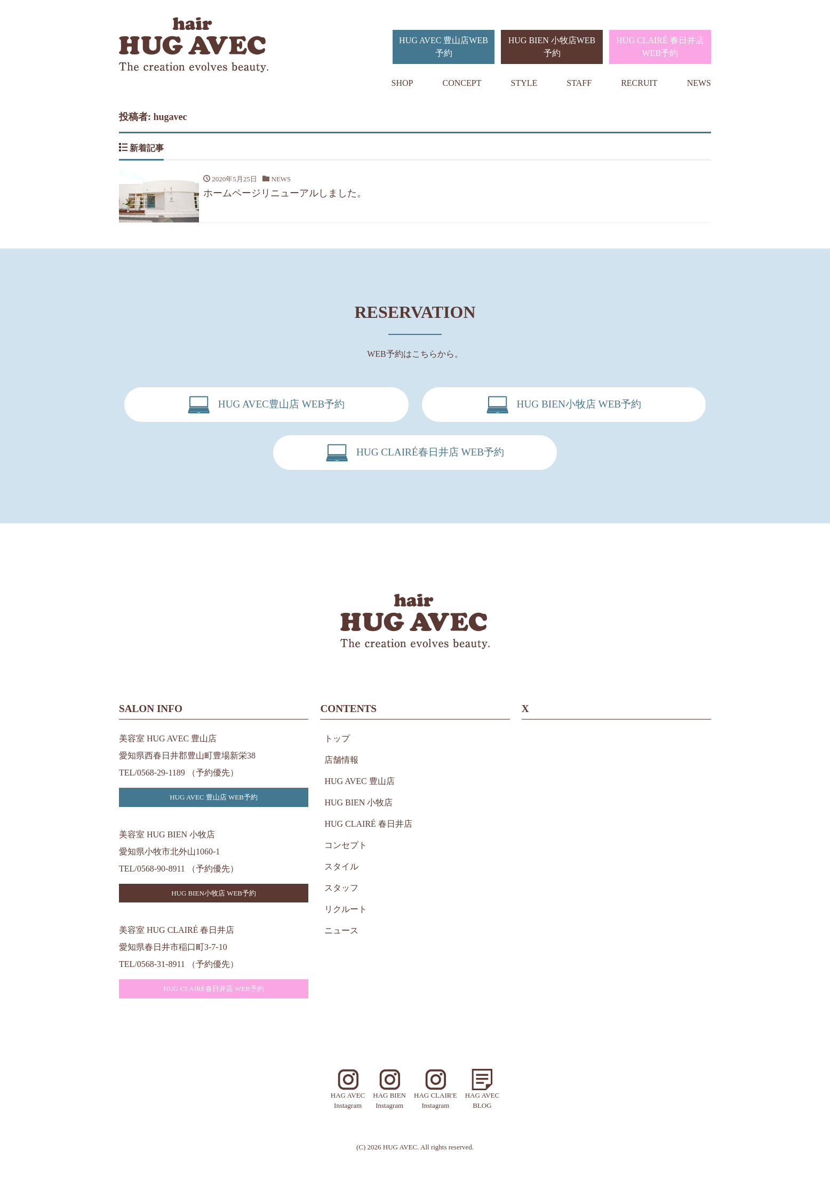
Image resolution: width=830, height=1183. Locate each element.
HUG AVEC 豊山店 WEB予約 (214, 797)
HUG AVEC (400, 1147)
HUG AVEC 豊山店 (359, 781)
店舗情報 (341, 759)
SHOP (402, 82)
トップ (337, 738)
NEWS (699, 82)
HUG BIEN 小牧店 (358, 802)
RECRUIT (639, 82)
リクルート (345, 909)
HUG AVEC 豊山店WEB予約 (443, 47)
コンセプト (345, 845)
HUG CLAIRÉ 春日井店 (368, 823)
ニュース (341, 930)
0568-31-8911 (161, 964)
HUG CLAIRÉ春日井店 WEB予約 (213, 989)
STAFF (579, 82)
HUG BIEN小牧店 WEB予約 (213, 893)
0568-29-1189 (161, 772)
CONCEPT (462, 82)
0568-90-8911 (161, 868)
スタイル (341, 866)
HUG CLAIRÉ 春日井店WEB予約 (660, 47)
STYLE (524, 82)
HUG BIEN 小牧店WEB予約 (552, 47)
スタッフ (341, 887)
